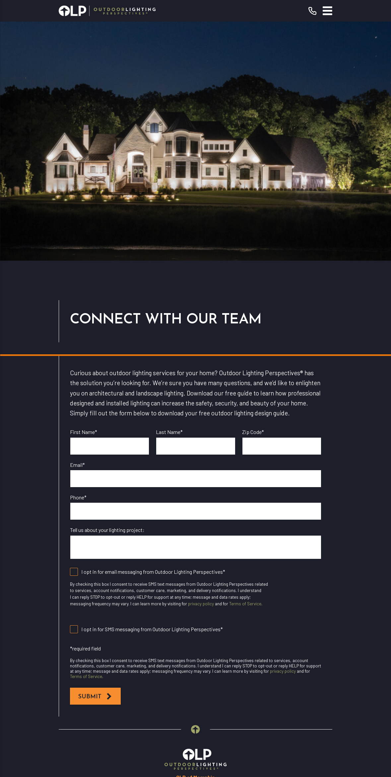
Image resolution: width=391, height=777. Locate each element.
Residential (195, 604)
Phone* (78, 258)
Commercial (195, 620)
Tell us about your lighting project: (107, 291)
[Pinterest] (224, 695)
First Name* (83, 193)
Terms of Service (245, 364)
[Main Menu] (327, 11)
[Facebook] (166, 695)
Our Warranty (195, 589)
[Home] (107, 10)
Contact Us (195, 651)
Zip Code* (253, 193)
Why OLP (195, 636)
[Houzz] (210, 695)
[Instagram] (196, 695)
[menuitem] (154, 744)
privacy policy (201, 364)
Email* (77, 225)
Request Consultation (196, 566)
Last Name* (169, 193)
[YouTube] (181, 695)
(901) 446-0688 (226, 550)
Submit (95, 457)
